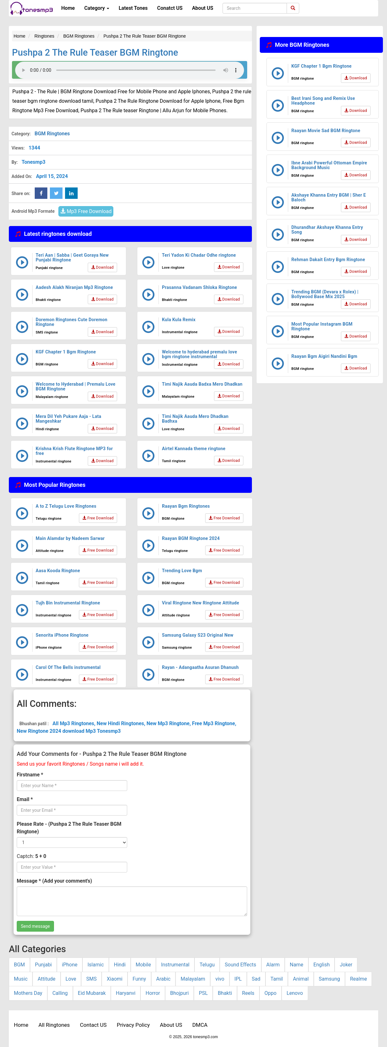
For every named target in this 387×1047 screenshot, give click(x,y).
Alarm (273, 965)
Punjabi (43, 965)
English (321, 965)
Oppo (271, 993)
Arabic (163, 979)
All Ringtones (54, 1025)
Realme (358, 979)
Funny (139, 979)
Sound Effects (240, 965)
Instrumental (175, 965)
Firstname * (30, 775)
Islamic (95, 965)
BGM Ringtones (52, 134)
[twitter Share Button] (56, 193)
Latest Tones (133, 8)
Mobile (143, 965)
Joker (346, 965)
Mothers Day (28, 993)
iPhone (69, 965)
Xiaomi (114, 979)
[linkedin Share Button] (71, 193)
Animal (301, 979)
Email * (25, 799)
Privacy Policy (133, 1025)
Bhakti (225, 993)
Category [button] (96, 8)
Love (71, 979)
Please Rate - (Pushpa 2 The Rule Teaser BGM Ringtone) (69, 828)
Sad (256, 979)
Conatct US (169, 8)
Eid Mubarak (92, 993)
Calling (60, 993)
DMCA (199, 1025)
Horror (153, 993)
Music (20, 979)
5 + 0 (40, 856)
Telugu (207, 965)
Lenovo (295, 993)
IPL (238, 979)
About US (202, 8)
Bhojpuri (179, 993)
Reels (248, 993)
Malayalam (193, 979)
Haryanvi (125, 993)
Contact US (93, 1025)
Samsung (329, 979)
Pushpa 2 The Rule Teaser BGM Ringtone (95, 52)
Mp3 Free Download (85, 211)
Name (296, 965)
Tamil (277, 979)
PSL (203, 993)
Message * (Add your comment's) (54, 881)
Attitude (46, 979)
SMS (91, 979)
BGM (19, 965)
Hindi (120, 965)
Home (68, 8)
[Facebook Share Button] (41, 193)
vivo (219, 979)
